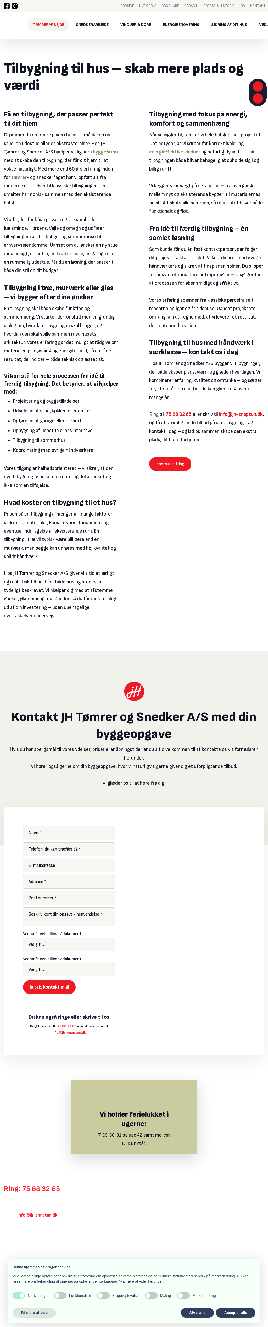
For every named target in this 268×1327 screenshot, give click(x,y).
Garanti (191, 5)
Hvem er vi (148, 5)
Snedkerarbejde (92, 24)
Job (242, 5)
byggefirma (105, 152)
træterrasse (70, 254)
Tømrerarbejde (48, 24)
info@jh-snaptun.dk (241, 414)
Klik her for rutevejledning (29, 1244)
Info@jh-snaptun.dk (37, 1215)
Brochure (170, 5)
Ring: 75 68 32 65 (32, 1189)
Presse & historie (219, 5)
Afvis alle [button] (197, 1312)
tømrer (19, 177)
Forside (127, 5)
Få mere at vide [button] (34, 1312)
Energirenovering (181, 24)
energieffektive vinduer (174, 152)
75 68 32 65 (179, 414)
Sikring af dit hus (229, 24)
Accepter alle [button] (235, 1312)
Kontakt (258, 5)
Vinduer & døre (135, 24)
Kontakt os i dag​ (170, 463)
